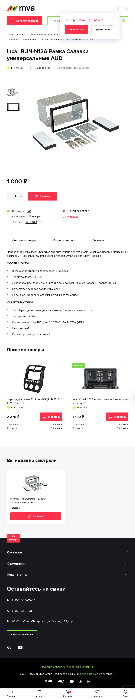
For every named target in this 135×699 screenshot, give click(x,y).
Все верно (76, 29)
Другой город (102, 29)
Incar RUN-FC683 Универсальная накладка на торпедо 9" (100, 401)
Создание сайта (90, 674)
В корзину (43, 196)
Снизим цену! (71, 216)
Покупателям (17, 575)
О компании (16, 563)
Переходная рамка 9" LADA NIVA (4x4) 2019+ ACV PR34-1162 (33, 401)
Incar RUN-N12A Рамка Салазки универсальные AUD (28, 500)
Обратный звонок (22, 634)
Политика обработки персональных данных (67, 667)
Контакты (14, 552)
